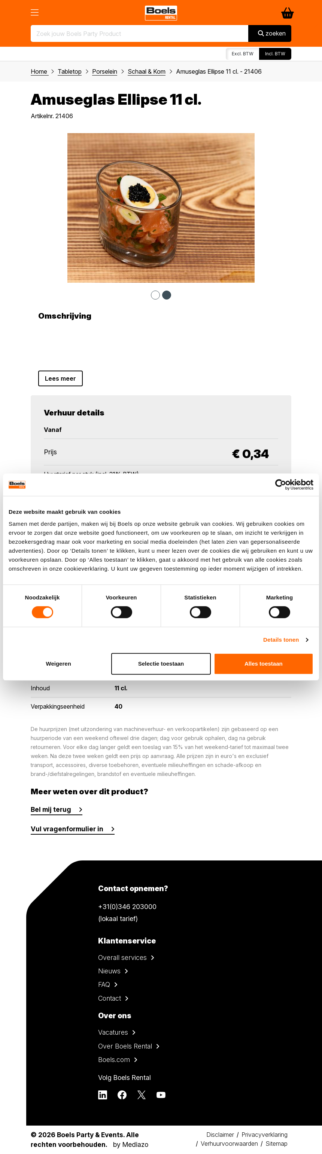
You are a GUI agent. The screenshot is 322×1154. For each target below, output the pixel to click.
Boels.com (114, 1060)
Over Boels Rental (125, 1046)
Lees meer (60, 378)
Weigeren (58, 663)
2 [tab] (166, 295)
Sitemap (276, 1143)
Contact (109, 998)
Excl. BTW (242, 53)
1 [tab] (155, 295)
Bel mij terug (51, 809)
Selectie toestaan (161, 663)
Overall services (122, 957)
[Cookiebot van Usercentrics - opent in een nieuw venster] (280, 484)
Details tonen (281, 639)
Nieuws (109, 971)
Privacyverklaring (265, 1134)
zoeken (272, 33)
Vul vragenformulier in (67, 829)
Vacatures (113, 1032)
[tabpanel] (161, 208)
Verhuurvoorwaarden (229, 1143)
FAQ (104, 984)
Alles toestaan (263, 663)
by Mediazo (130, 1144)
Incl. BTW (275, 53)
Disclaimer (220, 1134)
